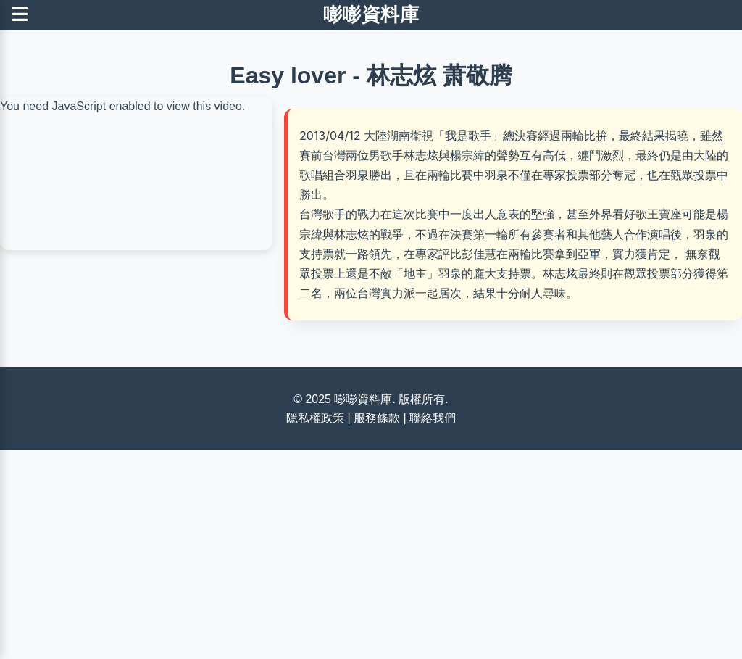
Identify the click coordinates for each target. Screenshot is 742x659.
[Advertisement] (371, 551)
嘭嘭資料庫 (371, 14)
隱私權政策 (315, 418)
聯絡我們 (432, 418)
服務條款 (377, 418)
